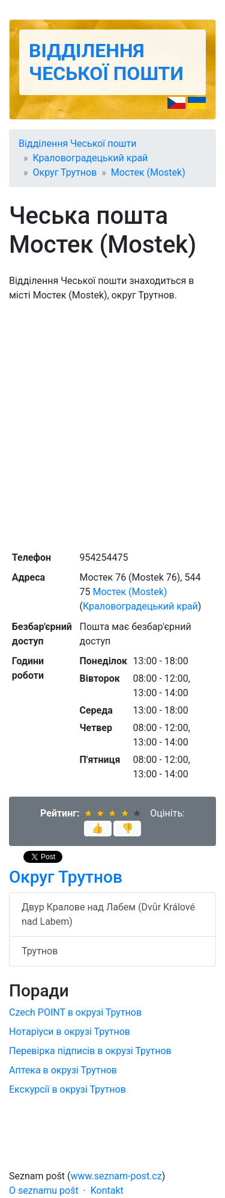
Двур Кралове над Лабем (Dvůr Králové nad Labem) (108, 914)
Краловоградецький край (90, 158)
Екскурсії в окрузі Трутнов (67, 1089)
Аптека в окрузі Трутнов (63, 1070)
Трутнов (40, 951)
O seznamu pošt (44, 1190)
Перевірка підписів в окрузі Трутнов (90, 1051)
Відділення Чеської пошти (106, 62)
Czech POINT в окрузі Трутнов (75, 1012)
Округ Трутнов (65, 172)
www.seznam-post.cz (116, 1176)
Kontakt (107, 1190)
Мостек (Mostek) (148, 172)
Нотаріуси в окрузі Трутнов (69, 1031)
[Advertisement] (112, 425)
